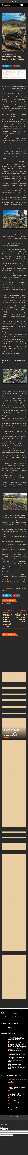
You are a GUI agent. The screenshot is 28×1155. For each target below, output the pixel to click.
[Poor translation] (5, 1129)
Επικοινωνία (21, 1118)
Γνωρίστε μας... (14, 1118)
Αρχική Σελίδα (7, 1118)
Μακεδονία (9, 588)
